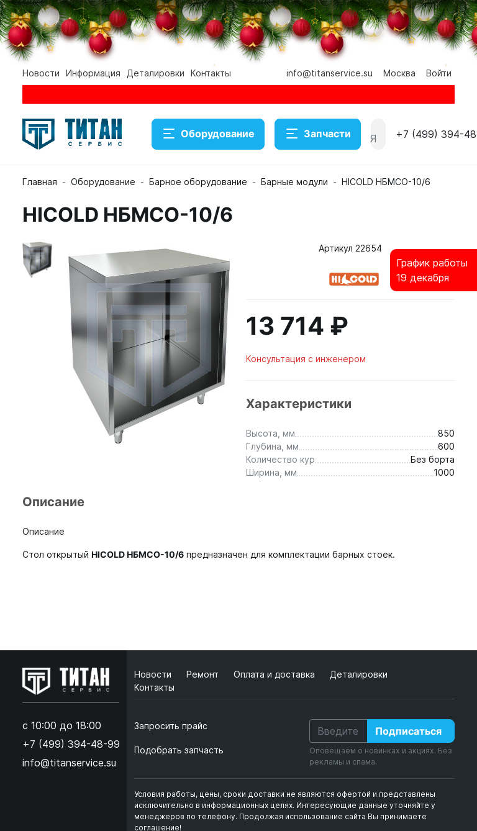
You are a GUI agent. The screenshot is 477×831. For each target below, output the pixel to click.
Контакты (211, 73)
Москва (399, 73)
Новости (41, 73)
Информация (93, 73)
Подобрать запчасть (179, 750)
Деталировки (155, 73)
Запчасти (317, 134)
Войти (439, 73)
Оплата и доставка (275, 674)
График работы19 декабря (432, 270)
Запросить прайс (170, 725)
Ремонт (203, 674)
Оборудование (208, 134)
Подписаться (408, 731)
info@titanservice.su (329, 73)
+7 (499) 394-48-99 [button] (71, 744)
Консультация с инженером (306, 358)
